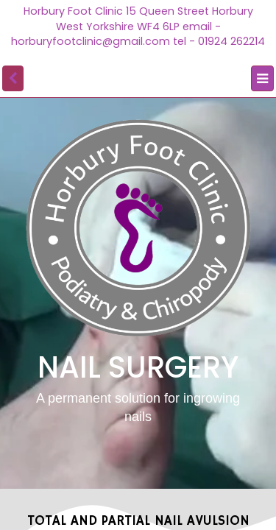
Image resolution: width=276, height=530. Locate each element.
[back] (13, 79)
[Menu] (262, 79)
